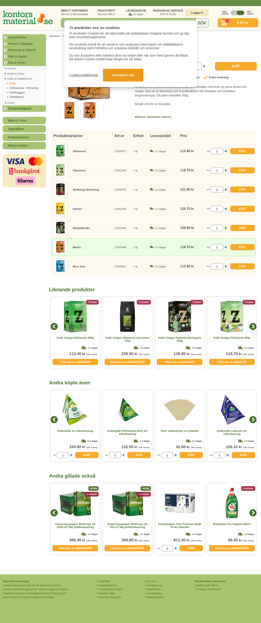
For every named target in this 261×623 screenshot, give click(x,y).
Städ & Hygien (17, 56)
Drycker (12, 68)
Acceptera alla (123, 75)
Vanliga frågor (107, 593)
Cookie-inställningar (83, 75)
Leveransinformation (111, 589)
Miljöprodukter (18, 145)
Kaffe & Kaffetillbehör (19, 78)
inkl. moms (249, 12)
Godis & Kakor (15, 73)
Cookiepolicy (154, 593)
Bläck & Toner (17, 120)
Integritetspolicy (108, 585)
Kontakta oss (155, 585)
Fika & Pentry (17, 62)
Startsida (54, 36)
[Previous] (54, 326)
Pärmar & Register (20, 43)
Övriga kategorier (20, 108)
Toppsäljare (16, 129)
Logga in (197, 12)
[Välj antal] (217, 151)
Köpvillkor (104, 581)
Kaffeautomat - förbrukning (24, 88)
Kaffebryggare (17, 92)
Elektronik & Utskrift (21, 50)
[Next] (253, 326)
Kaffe (13, 83)
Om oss (151, 581)
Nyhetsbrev (154, 589)
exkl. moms (224, 12)
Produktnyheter (18, 137)
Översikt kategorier (110, 597)
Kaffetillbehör (17, 97)
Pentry (11, 102)
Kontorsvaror (17, 37)
